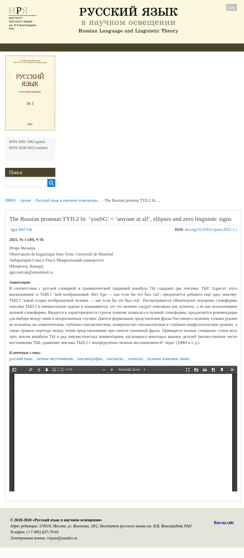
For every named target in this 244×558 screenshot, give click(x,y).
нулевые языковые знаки (168, 359)
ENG (231, 7)
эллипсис (135, 359)
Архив (131, 47)
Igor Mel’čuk (21, 229)
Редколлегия (44, 47)
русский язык (20, 359)
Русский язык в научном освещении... (67, 200)
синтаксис (115, 359)
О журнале (14, 47)
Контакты (181, 47)
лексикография (89, 359)
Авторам (73, 47)
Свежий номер (103, 47)
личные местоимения (54, 359)
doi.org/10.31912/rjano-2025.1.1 (211, 229)
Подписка (154, 47)
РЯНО (10, 200)
